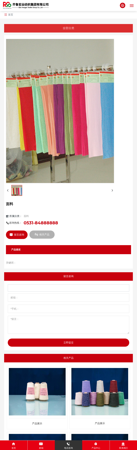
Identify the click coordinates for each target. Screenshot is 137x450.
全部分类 (68, 28)
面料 (26, 216)
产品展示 (37, 423)
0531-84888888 (41, 222)
